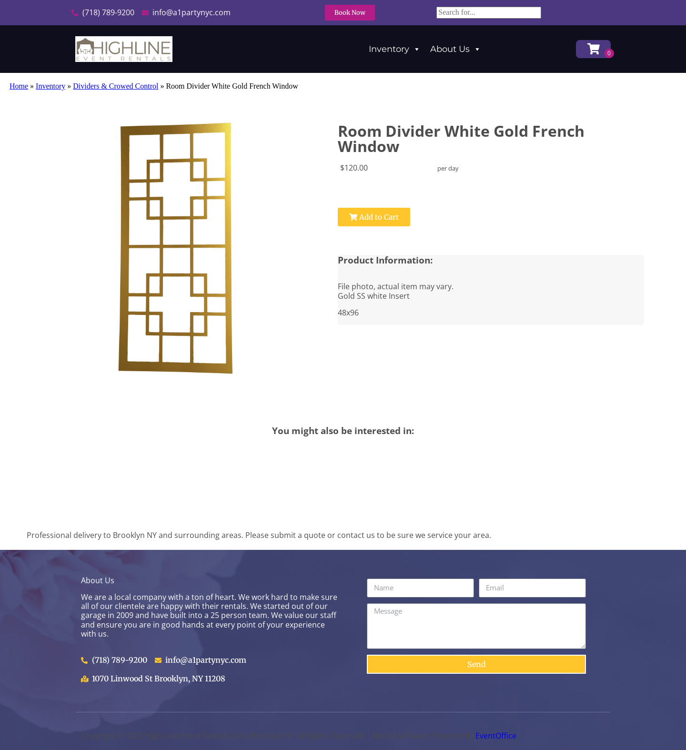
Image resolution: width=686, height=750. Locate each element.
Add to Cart (374, 217)
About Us (455, 49)
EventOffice (495, 735)
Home (19, 86)
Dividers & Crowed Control (115, 86)
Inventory (395, 49)
